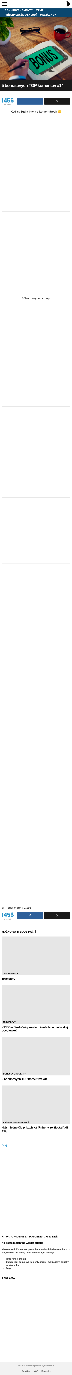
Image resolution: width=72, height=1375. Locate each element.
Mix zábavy (48, 15)
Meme (39, 10)
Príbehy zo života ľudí (21, 15)
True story (8, 978)
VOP (36, 1371)
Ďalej (4, 1145)
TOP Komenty (10, 973)
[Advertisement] (36, 252)
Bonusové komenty (19, 10)
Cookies (25, 1371)
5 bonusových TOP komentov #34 (24, 1079)
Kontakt (46, 1371)
